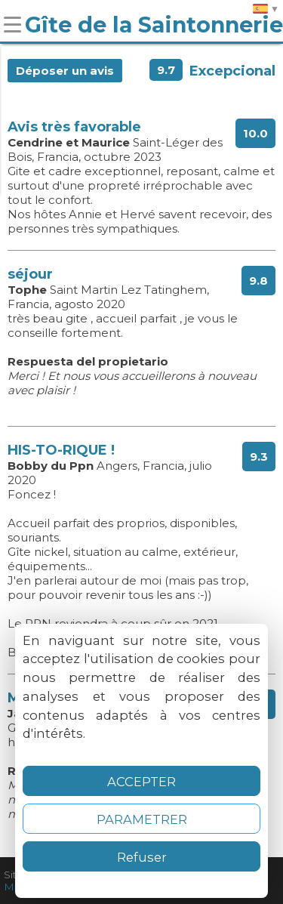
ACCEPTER (141, 781)
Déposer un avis (65, 70)
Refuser (142, 857)
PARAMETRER (142, 819)
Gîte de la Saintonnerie (154, 24)
